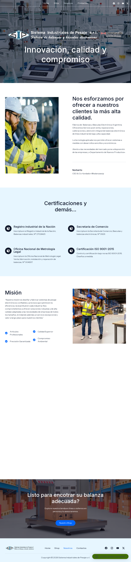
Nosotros (67, 3)
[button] (110, 556)
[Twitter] (127, 3)
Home (47, 3)
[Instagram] (118, 3)
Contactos (81, 3)
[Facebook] (114, 3)
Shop (56, 3)
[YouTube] (123, 3)
